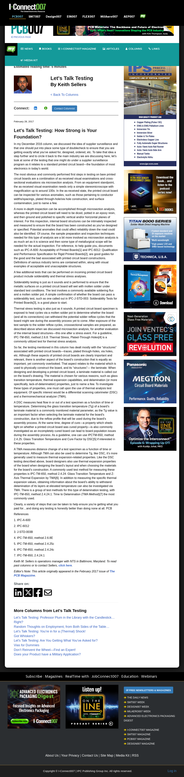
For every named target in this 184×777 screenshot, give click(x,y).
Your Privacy (70, 755)
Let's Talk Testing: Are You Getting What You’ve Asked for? (56, 640)
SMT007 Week (134, 702)
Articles (111, 49)
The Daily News (136, 697)
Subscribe (34, 677)
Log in (172, 771)
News (27, 49)
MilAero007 (109, 17)
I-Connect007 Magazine (77, 49)
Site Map (106, 755)
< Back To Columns (64, 94)
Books (45, 49)
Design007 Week (136, 706)
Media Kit (122, 755)
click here (65, 565)
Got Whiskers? (24, 636)
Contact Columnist (64, 108)
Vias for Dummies (26, 645)
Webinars (149, 677)
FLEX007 (88, 17)
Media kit (29, 60)
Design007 (53, 17)
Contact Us (90, 755)
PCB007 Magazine (137, 739)
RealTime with (77, 677)
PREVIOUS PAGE (21, 37)
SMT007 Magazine (137, 734)
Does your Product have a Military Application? (47, 654)
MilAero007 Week (137, 711)
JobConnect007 (105, 677)
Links (154, 49)
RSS (135, 755)
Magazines (54, 677)
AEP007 (129, 17)
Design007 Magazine (139, 743)
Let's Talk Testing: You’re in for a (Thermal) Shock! (50, 631)
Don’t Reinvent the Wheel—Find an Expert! (45, 650)
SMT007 (34, 17)
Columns (134, 49)
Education (129, 677)
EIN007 (72, 17)
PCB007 (17, 17)
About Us (52, 755)
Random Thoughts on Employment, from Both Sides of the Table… (61, 626)
